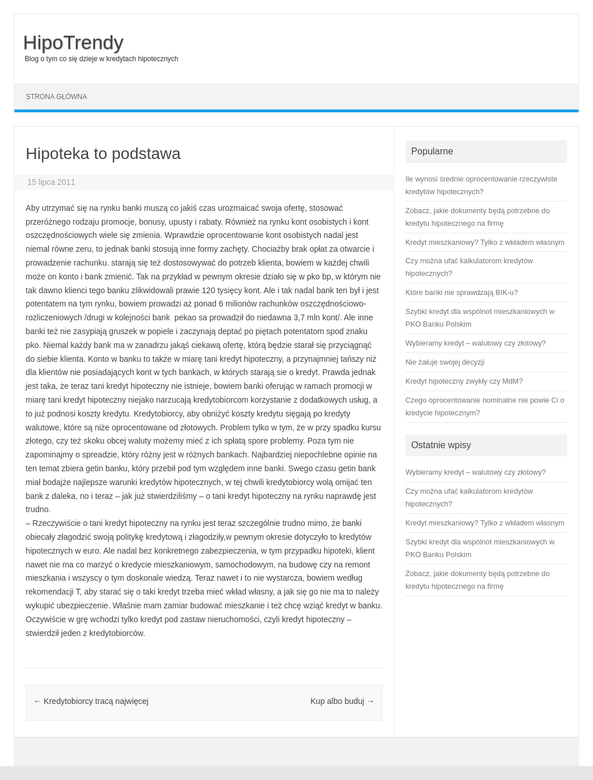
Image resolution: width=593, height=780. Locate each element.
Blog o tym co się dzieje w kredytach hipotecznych (101, 59)
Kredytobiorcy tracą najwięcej (91, 701)
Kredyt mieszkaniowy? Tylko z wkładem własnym (484, 522)
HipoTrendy (73, 42)
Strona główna (56, 97)
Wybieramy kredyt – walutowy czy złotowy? (475, 472)
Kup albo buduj (342, 701)
